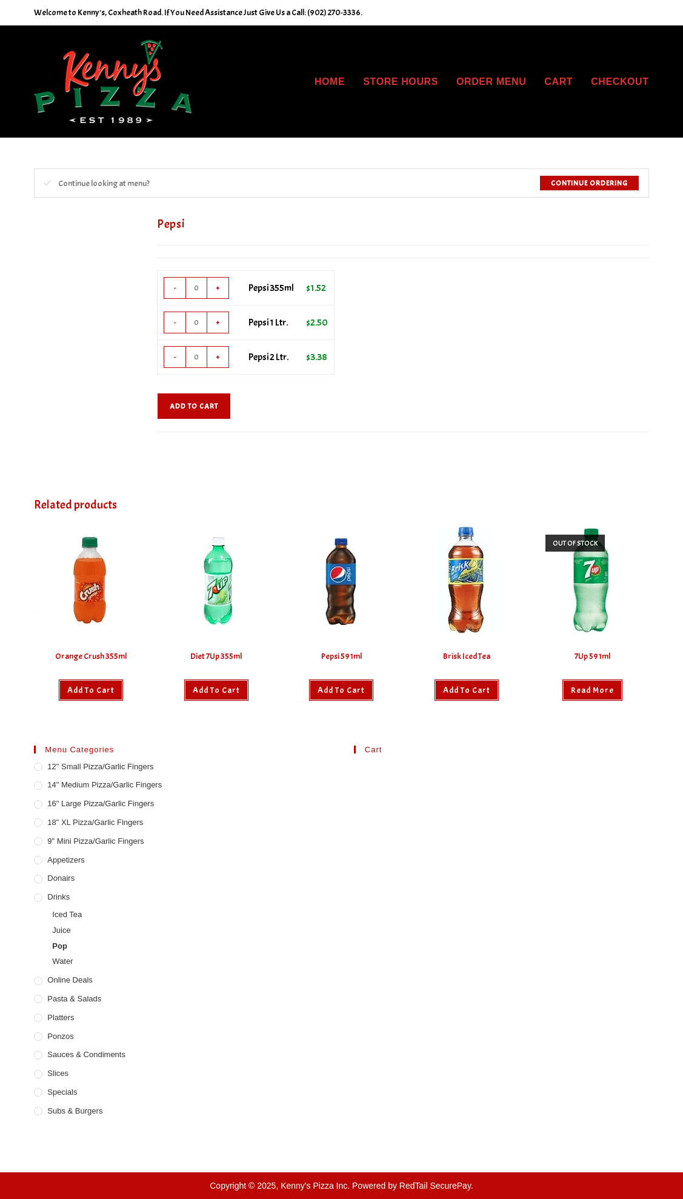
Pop (59, 945)
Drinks (58, 896)
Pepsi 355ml (271, 288)
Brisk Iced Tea (466, 656)
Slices (57, 1073)
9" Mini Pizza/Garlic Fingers (95, 841)
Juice (61, 930)
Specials (62, 1092)
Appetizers (65, 859)
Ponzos (60, 1036)
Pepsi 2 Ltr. (268, 357)
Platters (60, 1017)
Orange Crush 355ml (91, 656)
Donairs (61, 878)
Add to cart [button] (91, 690)
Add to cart (194, 406)
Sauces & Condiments (86, 1054)
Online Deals (69, 979)
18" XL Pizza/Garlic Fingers (95, 822)
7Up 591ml (592, 656)
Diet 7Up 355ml (216, 656)
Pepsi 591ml (341, 656)
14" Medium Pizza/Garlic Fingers (104, 784)
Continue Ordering (589, 183)
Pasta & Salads (74, 998)
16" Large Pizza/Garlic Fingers (100, 803)
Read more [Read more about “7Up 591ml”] (592, 690)
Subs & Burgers (74, 1110)
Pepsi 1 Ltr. (268, 322)
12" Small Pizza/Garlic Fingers (100, 766)
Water (62, 961)
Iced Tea (67, 914)
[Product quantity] (196, 288)
